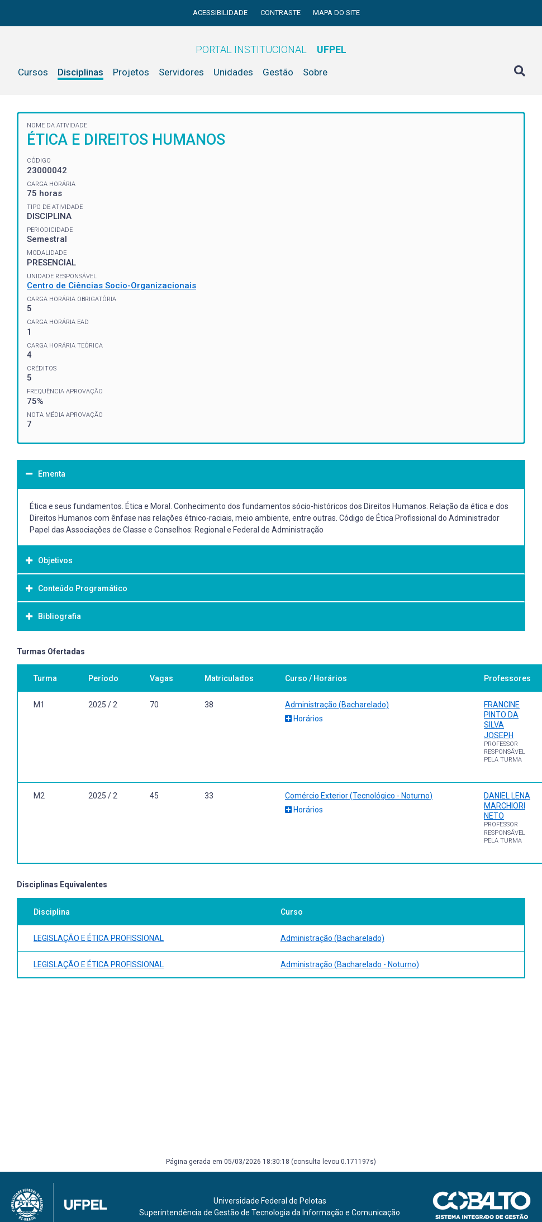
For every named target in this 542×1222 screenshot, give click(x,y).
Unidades (233, 72)
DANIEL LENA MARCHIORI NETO (507, 805)
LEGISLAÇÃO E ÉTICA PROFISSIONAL (99, 938)
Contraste (281, 12)
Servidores (181, 72)
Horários (304, 718)
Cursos (33, 72)
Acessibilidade (221, 12)
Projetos (131, 72)
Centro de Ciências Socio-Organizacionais (111, 285)
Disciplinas (80, 72)
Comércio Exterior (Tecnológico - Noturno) (358, 795)
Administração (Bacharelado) (337, 704)
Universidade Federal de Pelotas (269, 1200)
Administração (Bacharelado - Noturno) (349, 964)
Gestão (278, 72)
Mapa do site (336, 12)
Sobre (315, 72)
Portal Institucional (271, 49)
